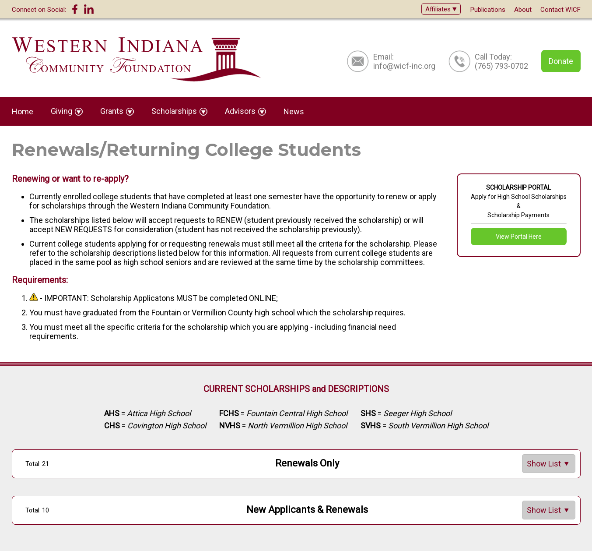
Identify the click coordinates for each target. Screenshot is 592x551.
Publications (487, 10)
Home (22, 111)
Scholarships (179, 111)
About (523, 10)
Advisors (245, 111)
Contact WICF (560, 10)
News (294, 111)
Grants (117, 111)
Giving (67, 111)
